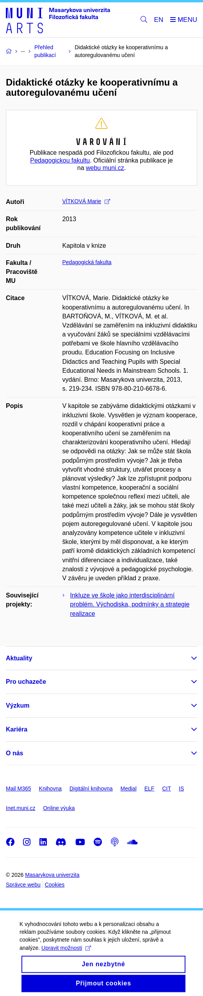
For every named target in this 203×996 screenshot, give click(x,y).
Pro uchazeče (26, 681)
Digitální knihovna (91, 788)
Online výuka (59, 808)
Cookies (55, 885)
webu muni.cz (105, 168)
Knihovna (50, 788)
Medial (129, 788)
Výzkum (17, 705)
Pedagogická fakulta (87, 262)
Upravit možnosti (66, 955)
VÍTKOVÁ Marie (86, 201)
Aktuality (19, 658)
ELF (149, 788)
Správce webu (23, 885)
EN (159, 19)
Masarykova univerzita (52, 875)
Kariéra (16, 729)
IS (181, 788)
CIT (166, 788)
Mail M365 (18, 788)
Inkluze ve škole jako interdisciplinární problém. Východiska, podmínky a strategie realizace (130, 604)
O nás (14, 753)
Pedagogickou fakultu (60, 160)
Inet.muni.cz (20, 808)
